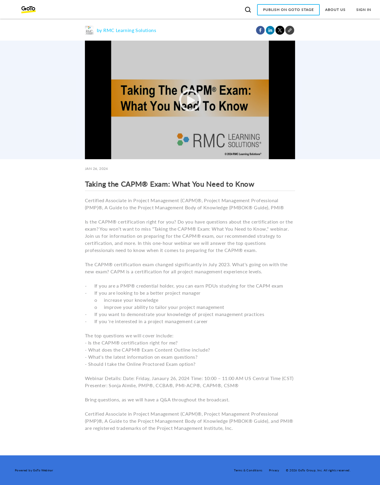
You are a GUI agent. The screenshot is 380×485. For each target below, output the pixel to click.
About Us (335, 9)
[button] (260, 30)
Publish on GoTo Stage (288, 9)
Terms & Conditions (248, 470)
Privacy (274, 470)
